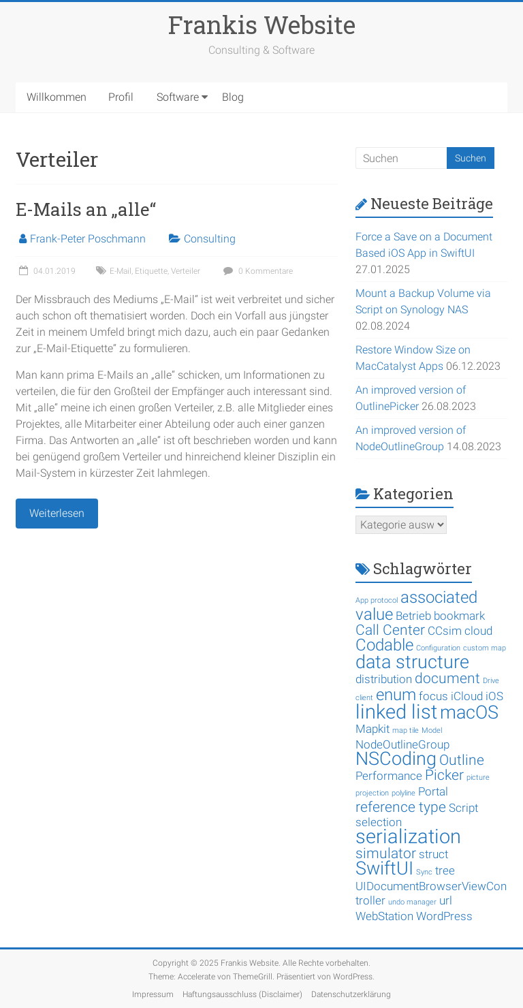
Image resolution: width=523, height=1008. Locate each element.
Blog (233, 97)
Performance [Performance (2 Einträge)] (388, 776)
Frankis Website (261, 24)
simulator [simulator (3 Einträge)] (385, 853)
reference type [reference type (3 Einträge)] (400, 807)
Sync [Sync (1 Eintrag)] (424, 872)
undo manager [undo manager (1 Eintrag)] (412, 902)
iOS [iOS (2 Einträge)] (494, 696)
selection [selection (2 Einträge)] (378, 822)
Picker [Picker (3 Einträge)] (444, 775)
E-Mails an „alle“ (86, 209)
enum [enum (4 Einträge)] (396, 694)
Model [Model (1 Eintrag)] (432, 730)
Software (178, 97)
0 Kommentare (256, 271)
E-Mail (120, 271)
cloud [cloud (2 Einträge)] (478, 630)
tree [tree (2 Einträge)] (445, 870)
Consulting (210, 238)
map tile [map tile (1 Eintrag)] (405, 730)
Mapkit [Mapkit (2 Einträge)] (372, 729)
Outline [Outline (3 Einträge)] (461, 760)
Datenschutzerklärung (351, 994)
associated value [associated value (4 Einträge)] (416, 606)
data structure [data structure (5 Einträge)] (412, 662)
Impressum (153, 994)
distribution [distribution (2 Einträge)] (383, 679)
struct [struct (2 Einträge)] (433, 854)
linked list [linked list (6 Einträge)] (396, 711)
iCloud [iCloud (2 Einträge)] (467, 696)
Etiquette (151, 271)
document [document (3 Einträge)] (447, 678)
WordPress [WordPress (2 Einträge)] (444, 916)
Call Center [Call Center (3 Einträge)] (390, 630)
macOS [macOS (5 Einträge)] (469, 712)
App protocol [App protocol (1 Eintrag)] (376, 600)
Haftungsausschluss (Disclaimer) (242, 994)
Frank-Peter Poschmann (88, 238)
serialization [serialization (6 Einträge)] (408, 836)
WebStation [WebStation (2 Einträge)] (384, 916)
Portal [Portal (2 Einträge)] (433, 791)
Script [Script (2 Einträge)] (463, 808)
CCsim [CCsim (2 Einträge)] (445, 630)
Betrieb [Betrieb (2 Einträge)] (413, 616)
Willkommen (56, 97)
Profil (120, 97)
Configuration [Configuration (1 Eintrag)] (438, 648)
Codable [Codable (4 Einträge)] (384, 645)
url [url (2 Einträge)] (445, 900)
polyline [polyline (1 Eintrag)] (403, 793)
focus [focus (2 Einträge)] (433, 696)
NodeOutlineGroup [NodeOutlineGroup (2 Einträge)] (402, 744)
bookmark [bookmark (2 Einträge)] (459, 616)
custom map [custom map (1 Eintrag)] (484, 648)
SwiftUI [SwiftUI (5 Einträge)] (384, 868)
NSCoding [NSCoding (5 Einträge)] (396, 759)
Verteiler (185, 271)
